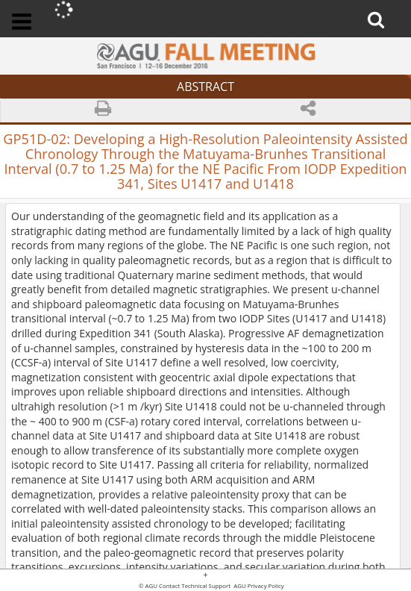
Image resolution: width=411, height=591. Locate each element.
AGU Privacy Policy (258, 587)
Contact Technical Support (194, 587)
